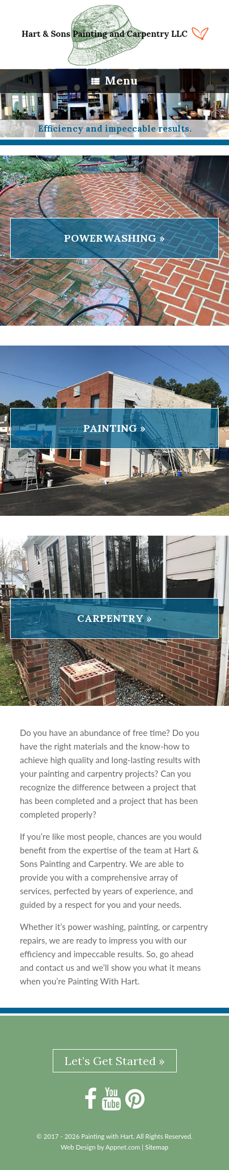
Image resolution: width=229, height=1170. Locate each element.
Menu (114, 80)
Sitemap (156, 1147)
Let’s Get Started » (115, 1061)
